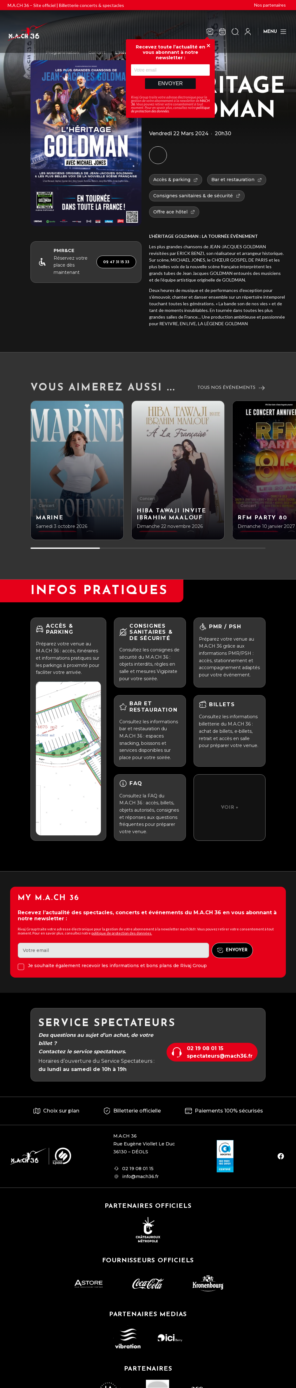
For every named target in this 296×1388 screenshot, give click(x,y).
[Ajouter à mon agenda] (158, 155)
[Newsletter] (210, 32)
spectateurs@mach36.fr (220, 1056)
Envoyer (170, 83)
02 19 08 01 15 (205, 1048)
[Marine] (77, 470)
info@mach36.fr (140, 1176)
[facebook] (281, 1156)
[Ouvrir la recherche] (235, 32)
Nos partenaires (270, 5)
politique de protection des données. (121, 933)
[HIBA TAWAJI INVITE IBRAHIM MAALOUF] (178, 470)
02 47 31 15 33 (116, 262)
